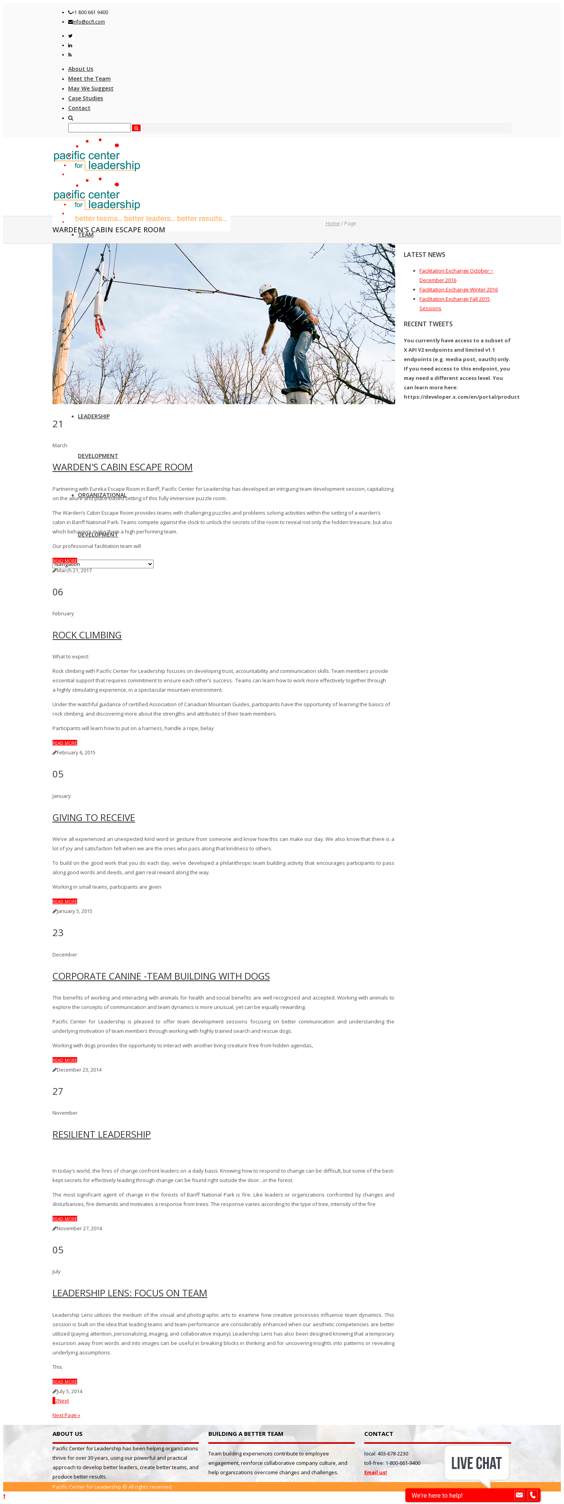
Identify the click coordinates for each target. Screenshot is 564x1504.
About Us (80, 68)
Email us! (375, 1472)
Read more (64, 561)
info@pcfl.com (89, 21)
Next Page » (66, 1415)
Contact (79, 108)
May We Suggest (91, 88)
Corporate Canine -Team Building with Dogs (161, 975)
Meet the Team (89, 78)
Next (63, 1400)
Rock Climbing (87, 634)
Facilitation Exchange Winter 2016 (458, 289)
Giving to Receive (93, 817)
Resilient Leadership (101, 1134)
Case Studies (85, 98)
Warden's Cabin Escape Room (122, 466)
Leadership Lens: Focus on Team (129, 1292)
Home (333, 223)
